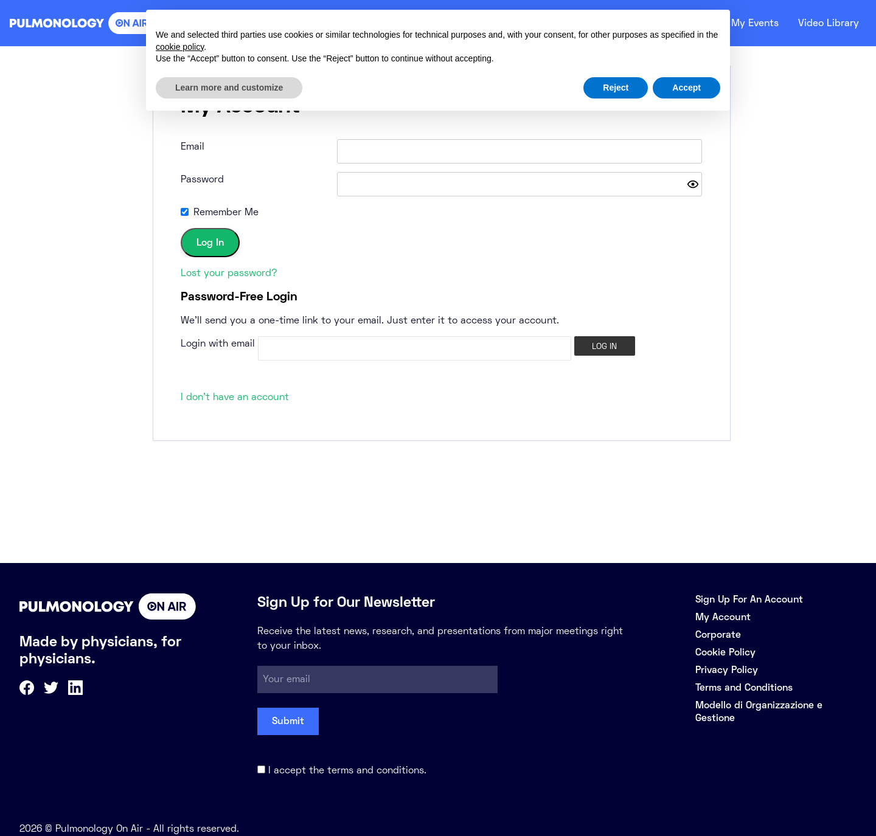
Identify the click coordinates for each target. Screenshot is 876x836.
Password (202, 179)
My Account (723, 617)
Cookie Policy (725, 652)
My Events (748, 23)
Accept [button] (686, 87)
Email (192, 146)
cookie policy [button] (180, 47)
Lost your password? (229, 273)
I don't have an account (235, 397)
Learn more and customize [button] (229, 87)
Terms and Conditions (744, 687)
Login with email (218, 343)
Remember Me (226, 212)
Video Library (826, 23)
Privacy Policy (726, 670)
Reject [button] (615, 87)
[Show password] (693, 184)
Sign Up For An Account (749, 599)
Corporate (718, 634)
